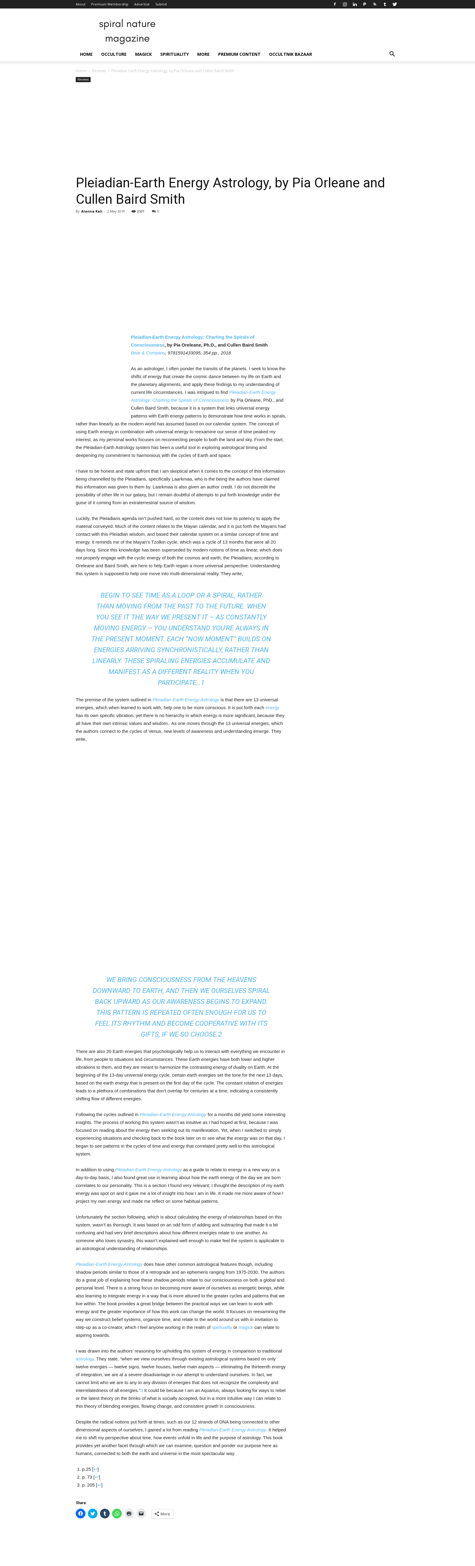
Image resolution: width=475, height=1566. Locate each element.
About (80, 4)
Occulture (114, 54)
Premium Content (239, 54)
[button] (392, 55)
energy (272, 707)
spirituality (222, 1327)
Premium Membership (109, 4)
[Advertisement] (237, 129)
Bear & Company (148, 352)
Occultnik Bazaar (290, 54)
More (203, 54)
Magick (143, 54)
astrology (85, 1358)
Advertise (142, 4)
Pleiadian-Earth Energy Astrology (185, 699)
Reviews (99, 70)
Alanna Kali (91, 211)
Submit (161, 4)
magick (246, 1327)
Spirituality (174, 54)
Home (86, 54)
